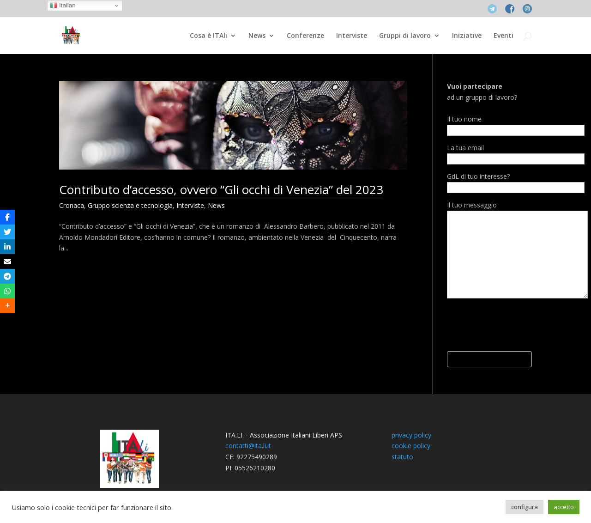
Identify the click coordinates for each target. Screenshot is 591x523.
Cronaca (71, 205)
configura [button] (524, 507)
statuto (402, 456)
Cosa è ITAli (208, 36)
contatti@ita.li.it (248, 445)
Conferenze (305, 36)
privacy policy (411, 435)
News (256, 36)
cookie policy (411, 445)
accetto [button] (564, 507)
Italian (62, 5)
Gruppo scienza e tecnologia (130, 205)
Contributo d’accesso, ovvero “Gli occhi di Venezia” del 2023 (221, 189)
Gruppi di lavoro (405, 36)
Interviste (351, 36)
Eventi (503, 36)
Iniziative (467, 36)
